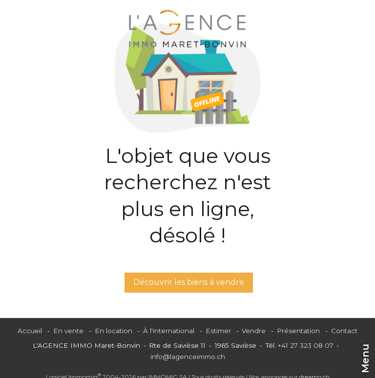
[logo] (187, 29)
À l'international (168, 331)
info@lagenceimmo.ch (187, 356)
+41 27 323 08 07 (305, 345)
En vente (68, 331)
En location (113, 331)
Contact (344, 331)
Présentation (298, 331)
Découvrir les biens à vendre (188, 282)
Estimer (218, 331)
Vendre (254, 331)
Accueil (30, 331)
